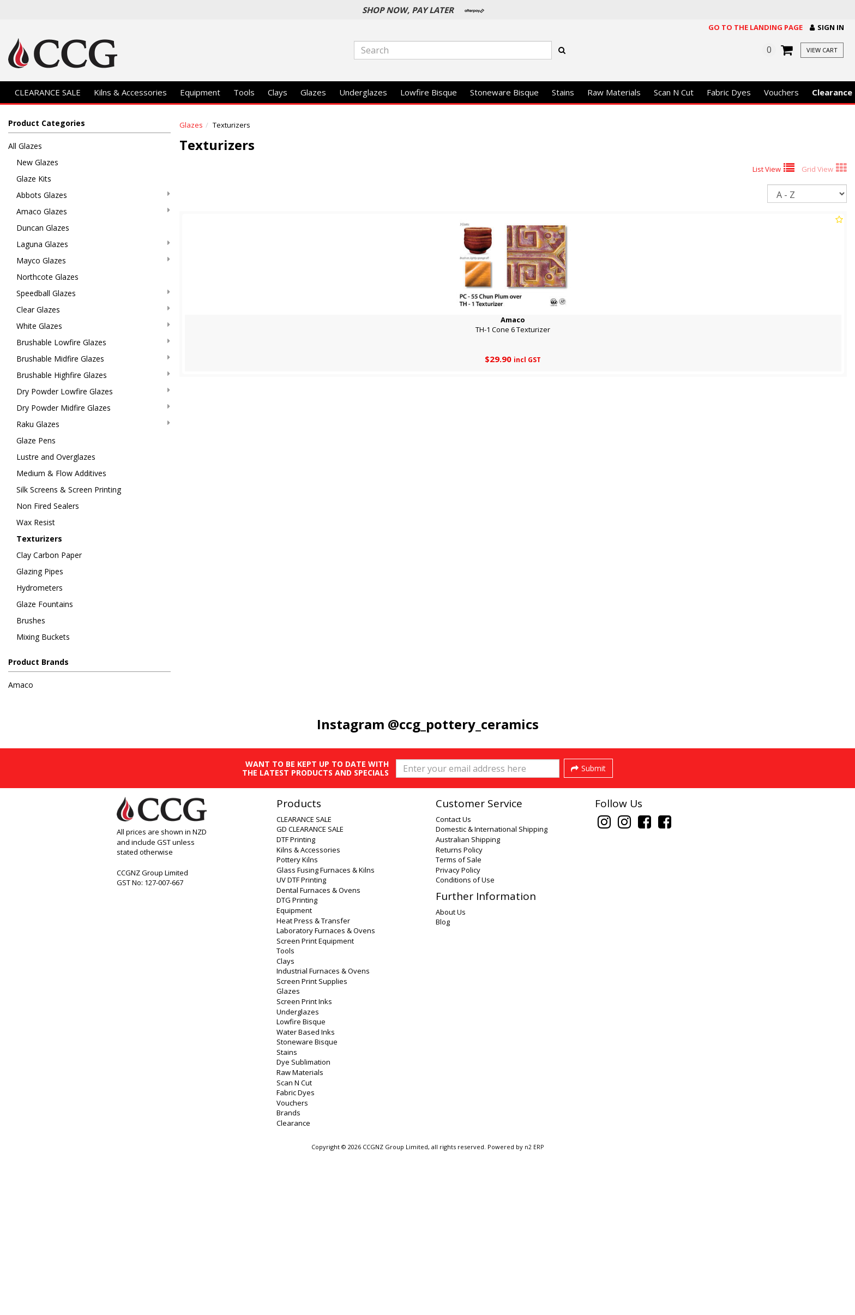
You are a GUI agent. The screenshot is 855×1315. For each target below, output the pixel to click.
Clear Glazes (93, 309)
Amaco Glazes (93, 211)
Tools (244, 92)
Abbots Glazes (93, 195)
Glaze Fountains (44, 604)
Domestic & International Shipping (491, 989)
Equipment (200, 92)
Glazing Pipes (39, 571)
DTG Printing (296, 1060)
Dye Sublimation (303, 1222)
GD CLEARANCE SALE (310, 989)
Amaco (20, 685)
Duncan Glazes (42, 228)
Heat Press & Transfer (313, 1081)
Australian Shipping (468, 1000)
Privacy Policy (458, 1030)
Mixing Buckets (43, 637)
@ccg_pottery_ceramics (463, 724)
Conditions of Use (465, 1040)
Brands (288, 1273)
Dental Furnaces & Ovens (318, 1050)
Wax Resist (35, 522)
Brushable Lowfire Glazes (93, 342)
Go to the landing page (755, 27)
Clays (277, 92)
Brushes (30, 620)
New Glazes (37, 162)
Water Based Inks (305, 1192)
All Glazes (25, 146)
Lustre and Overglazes (55, 457)
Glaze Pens (36, 440)
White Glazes (93, 326)
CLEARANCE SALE (48, 92)
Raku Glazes (93, 424)
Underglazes (363, 92)
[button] (827, 27)
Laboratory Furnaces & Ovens (325, 1091)
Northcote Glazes (47, 277)
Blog (443, 1082)
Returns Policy (459, 1010)
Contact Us (453, 979)
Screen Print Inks (304, 1162)
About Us (451, 1072)
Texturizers (39, 538)
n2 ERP (534, 1307)
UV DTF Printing (301, 1040)
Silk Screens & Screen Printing (68, 489)
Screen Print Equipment (315, 1101)
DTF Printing (295, 1000)
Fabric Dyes (729, 92)
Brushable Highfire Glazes (93, 375)
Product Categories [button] (46, 123)
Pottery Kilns (297, 1020)
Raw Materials (614, 92)
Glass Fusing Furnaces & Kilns (325, 1030)
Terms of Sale (458, 1020)
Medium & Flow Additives (61, 473)
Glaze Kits (33, 178)
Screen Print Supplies (311, 1141)
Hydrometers (39, 588)
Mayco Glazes (93, 260)
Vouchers (781, 92)
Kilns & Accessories (130, 92)
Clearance (293, 1283)
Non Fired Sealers (47, 506)
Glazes (313, 92)
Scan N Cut (674, 92)
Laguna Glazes (93, 244)
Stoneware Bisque (504, 92)
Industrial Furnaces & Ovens (323, 1131)
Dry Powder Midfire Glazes (93, 408)
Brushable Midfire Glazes (93, 358)
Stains (563, 92)
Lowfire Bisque (428, 92)
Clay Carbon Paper (49, 555)
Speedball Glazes (93, 293)
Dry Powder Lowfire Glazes (93, 391)
